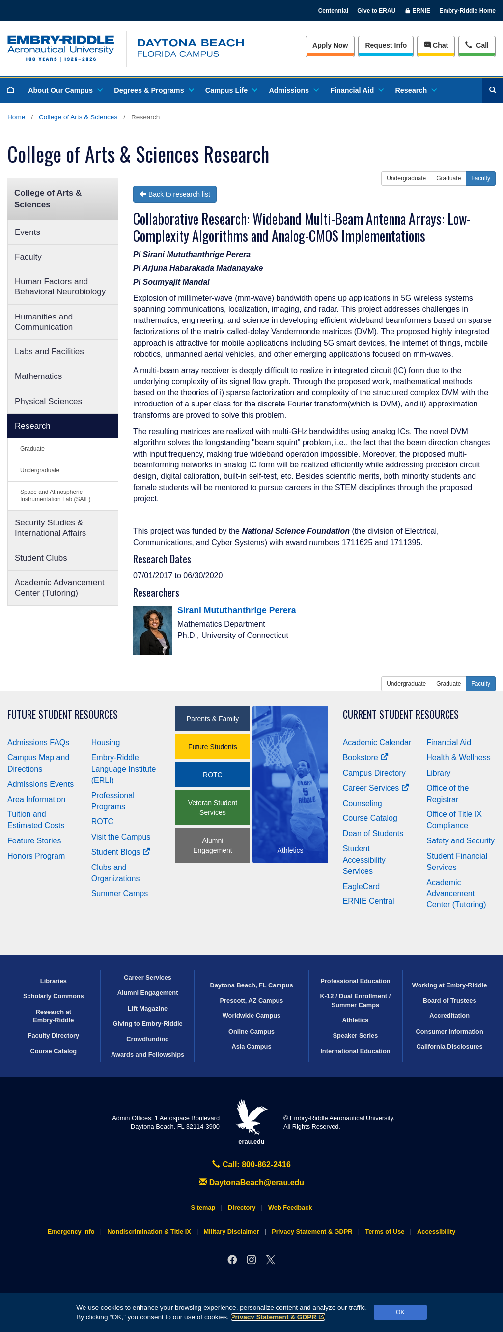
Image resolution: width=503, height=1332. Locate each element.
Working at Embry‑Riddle (449, 985)
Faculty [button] (480, 178)
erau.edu (251, 1122)
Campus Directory (374, 773)
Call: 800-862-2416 (251, 1164)
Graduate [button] (448, 178)
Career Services (376, 788)
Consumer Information (449, 1031)
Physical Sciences (48, 401)
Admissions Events (40, 784)
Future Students (212, 747)
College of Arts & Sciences (78, 117)
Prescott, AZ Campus (251, 1000)
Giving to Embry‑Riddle (147, 1023)
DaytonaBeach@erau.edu (251, 1182)
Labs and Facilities (49, 351)
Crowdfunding (147, 1038)
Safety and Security (460, 841)
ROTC (102, 821)
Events (27, 232)
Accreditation (449, 1015)
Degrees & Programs (153, 90)
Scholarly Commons (53, 996)
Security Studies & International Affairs (50, 528)
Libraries (53, 981)
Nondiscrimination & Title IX (149, 1231)
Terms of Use (384, 1231)
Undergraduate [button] (406, 178)
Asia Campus (251, 1046)
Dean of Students (373, 833)
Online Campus (251, 1031)
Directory (241, 1207)
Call (477, 44)
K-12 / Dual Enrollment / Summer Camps (355, 1000)
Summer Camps (119, 893)
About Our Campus (65, 90)
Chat (436, 45)
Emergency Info (71, 1231)
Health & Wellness (458, 757)
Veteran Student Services (212, 807)
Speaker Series (355, 1035)
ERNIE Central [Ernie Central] (368, 901)
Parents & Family (213, 719)
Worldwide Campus (252, 1015)
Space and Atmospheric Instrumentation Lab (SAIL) (55, 496)
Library (438, 773)
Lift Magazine (148, 1008)
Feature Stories (34, 841)
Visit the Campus (121, 837)
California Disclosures (450, 1046)
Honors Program (36, 856)
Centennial (333, 10)
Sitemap (203, 1207)
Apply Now (330, 45)
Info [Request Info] (386, 45)
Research (415, 90)
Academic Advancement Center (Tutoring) (59, 588)
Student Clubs (41, 558)
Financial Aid (356, 90)
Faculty (28, 256)
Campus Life (230, 90)
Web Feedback (290, 1207)
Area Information (36, 799)
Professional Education (355, 981)
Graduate (32, 448)
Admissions (293, 90)
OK (400, 1312)
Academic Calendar (377, 742)
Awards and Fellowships (147, 1054)
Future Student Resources (62, 714)
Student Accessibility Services (364, 859)
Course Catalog (370, 818)
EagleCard (361, 886)
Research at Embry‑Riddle (53, 1016)
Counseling (362, 803)
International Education (355, 1051)
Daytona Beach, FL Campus (251, 985)
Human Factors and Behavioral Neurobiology (60, 286)
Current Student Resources (401, 714)
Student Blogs (120, 852)
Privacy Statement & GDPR (278, 1317)
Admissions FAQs (38, 742)
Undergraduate (39, 470)
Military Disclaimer (231, 1231)
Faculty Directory (54, 1035)
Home (16, 117)
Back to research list (175, 194)
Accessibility (436, 1231)
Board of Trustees (449, 1000)
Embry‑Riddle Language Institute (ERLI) (123, 768)
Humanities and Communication (44, 322)
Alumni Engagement (212, 845)
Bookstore (366, 757)
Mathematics (38, 376)
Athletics (355, 1020)
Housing (105, 742)
